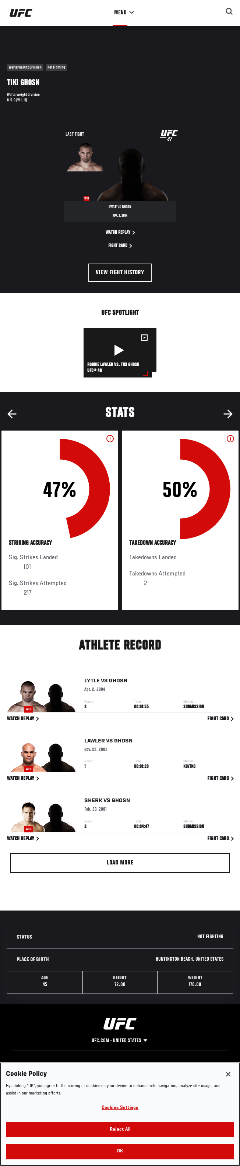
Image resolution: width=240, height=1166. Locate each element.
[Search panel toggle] (229, 11)
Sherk (93, 802)
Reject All (120, 1129)
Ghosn (118, 682)
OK (120, 1151)
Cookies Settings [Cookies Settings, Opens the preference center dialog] (120, 1108)
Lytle (92, 682)
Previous (12, 414)
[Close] (228, 1074)
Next (228, 414)
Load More (120, 863)
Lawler (94, 742)
